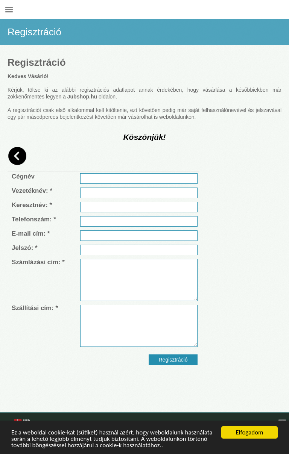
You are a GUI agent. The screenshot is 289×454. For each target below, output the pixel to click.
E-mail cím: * (31, 233)
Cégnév (23, 176)
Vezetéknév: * (32, 191)
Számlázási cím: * (38, 262)
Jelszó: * (25, 248)
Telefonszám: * (34, 219)
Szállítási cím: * (35, 308)
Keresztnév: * (32, 205)
